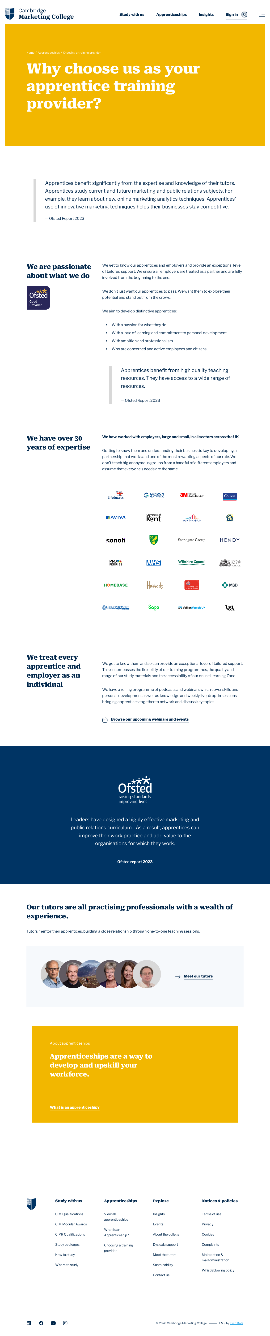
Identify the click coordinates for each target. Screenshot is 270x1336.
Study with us (131, 14)
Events (159, 1224)
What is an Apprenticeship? (122, 1232)
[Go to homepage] (31, 1204)
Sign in (236, 14)
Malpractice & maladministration (220, 1257)
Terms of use (212, 1214)
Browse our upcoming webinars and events (150, 719)
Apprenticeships (171, 14)
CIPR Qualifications (70, 1234)
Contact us (162, 1275)
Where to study (67, 1264)
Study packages (68, 1244)
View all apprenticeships (122, 1216)
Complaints (211, 1244)
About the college (167, 1234)
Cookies (208, 1234)
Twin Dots (236, 1323)
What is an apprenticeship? (75, 1107)
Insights (206, 14)
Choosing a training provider (82, 52)
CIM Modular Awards (71, 1224)
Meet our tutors (198, 976)
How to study (65, 1254)
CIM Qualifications (70, 1214)
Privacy (208, 1224)
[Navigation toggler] (262, 14)
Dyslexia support (166, 1244)
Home (30, 52)
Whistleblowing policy (219, 1270)
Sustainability (163, 1264)
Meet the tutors (165, 1254)
